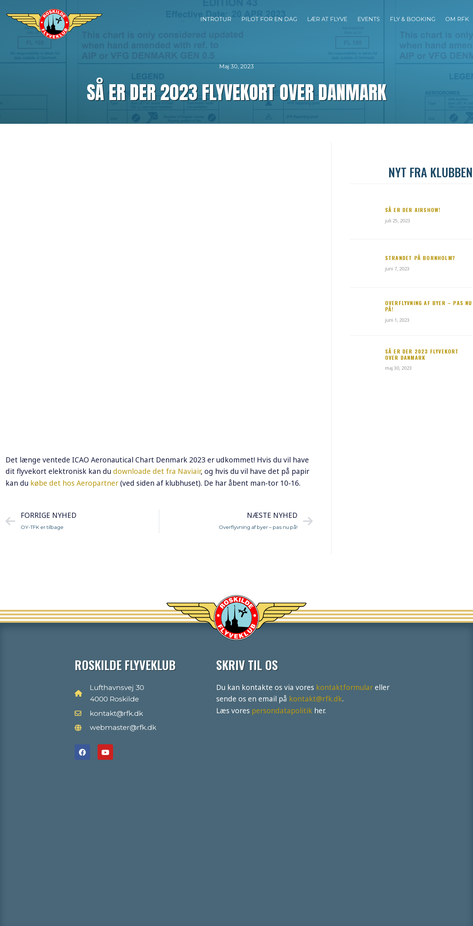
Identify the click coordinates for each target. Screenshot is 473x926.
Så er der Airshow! (413, 209)
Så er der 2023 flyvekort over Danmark (422, 354)
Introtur (215, 19)
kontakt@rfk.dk (315, 699)
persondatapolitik (282, 710)
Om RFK (457, 19)
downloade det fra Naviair (157, 471)
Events (368, 19)
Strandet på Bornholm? (420, 258)
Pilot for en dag (269, 19)
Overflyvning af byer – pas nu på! (428, 306)
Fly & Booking (412, 19)
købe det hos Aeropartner (74, 483)
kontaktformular (344, 687)
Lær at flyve (327, 19)
